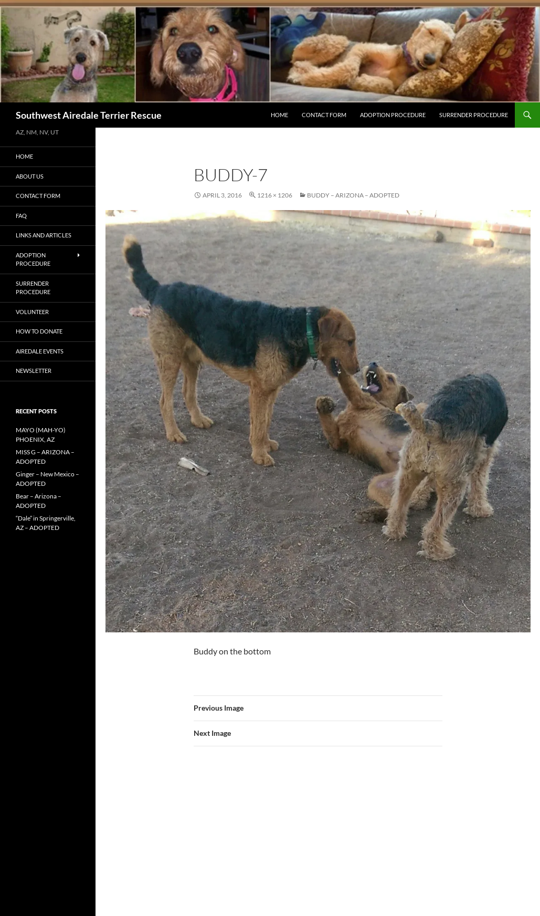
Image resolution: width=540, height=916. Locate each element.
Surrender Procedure (473, 114)
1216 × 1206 (274, 195)
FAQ (21, 215)
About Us (30, 176)
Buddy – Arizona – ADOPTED (353, 195)
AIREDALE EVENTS (39, 351)
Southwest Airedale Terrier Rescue (89, 115)
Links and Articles (43, 235)
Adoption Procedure (393, 114)
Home (279, 114)
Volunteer (32, 311)
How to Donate (39, 331)
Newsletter (33, 370)
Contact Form (324, 114)
